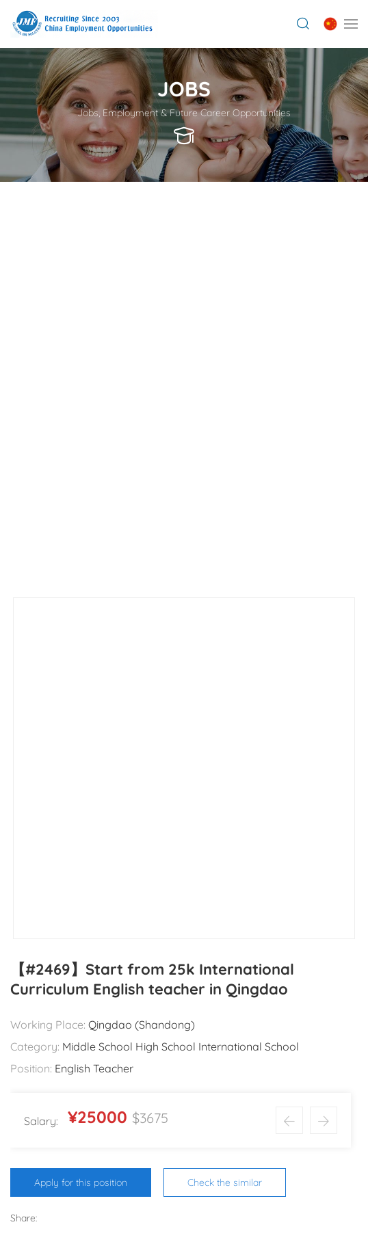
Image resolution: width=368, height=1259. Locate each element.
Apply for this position (80, 1182)
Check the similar (224, 1182)
